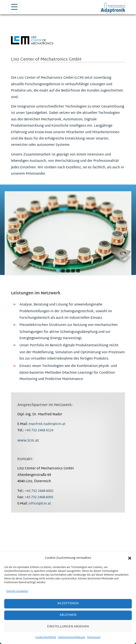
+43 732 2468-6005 (39, 497)
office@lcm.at (40, 504)
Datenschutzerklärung (71, 637)
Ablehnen (68, 615)
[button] (130, 558)
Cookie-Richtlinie (45, 637)
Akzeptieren (68, 603)
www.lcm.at (28, 440)
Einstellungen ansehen (68, 626)
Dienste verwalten (17, 591)
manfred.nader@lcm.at (47, 424)
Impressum (94, 637)
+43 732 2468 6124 (39, 431)
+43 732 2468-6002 (39, 491)
